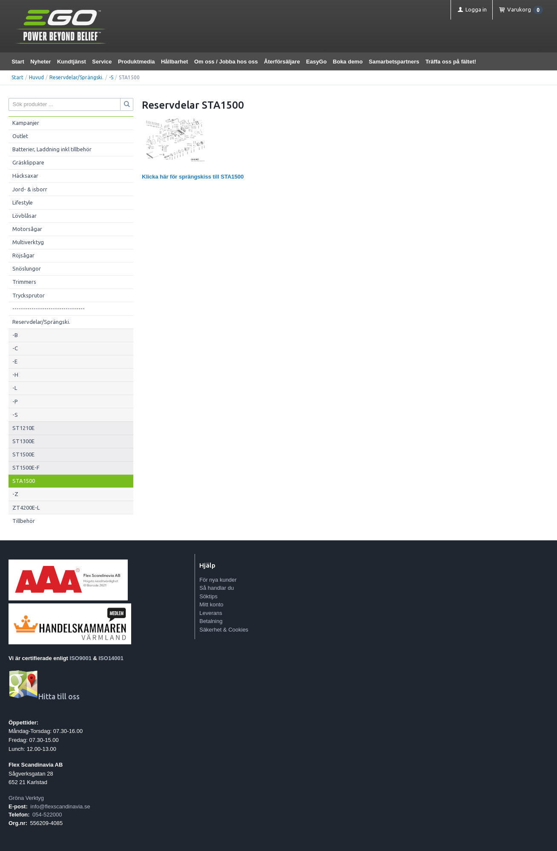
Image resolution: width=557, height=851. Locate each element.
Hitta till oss (44, 696)
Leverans (210, 613)
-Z (15, 494)
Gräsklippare (28, 162)
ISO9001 (81, 658)
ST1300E (23, 441)
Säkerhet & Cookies (223, 629)
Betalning (210, 621)
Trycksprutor (28, 295)
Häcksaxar (25, 176)
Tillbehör (23, 521)
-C (15, 348)
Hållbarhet (174, 61)
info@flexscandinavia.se (60, 806)
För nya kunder (217, 580)
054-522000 (47, 814)
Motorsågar (27, 229)
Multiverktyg (28, 242)
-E (14, 361)
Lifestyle (22, 202)
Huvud (36, 77)
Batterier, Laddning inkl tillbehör (52, 149)
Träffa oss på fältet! (450, 61)
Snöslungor (26, 268)
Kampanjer (25, 123)
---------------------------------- (48, 309)
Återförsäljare (282, 61)
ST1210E (23, 428)
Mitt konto (211, 604)
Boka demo (348, 61)
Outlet (20, 136)
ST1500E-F (26, 467)
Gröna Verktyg (26, 798)
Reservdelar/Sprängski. (76, 77)
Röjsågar (23, 255)
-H (15, 375)
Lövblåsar (24, 216)
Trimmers (24, 282)
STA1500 (23, 481)
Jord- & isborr (29, 189)
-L (14, 388)
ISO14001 (111, 658)
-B (15, 335)
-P (15, 401)
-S (111, 77)
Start (17, 61)
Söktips (208, 596)
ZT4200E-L (26, 508)
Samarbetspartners (394, 61)
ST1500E (23, 454)
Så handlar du (216, 588)
